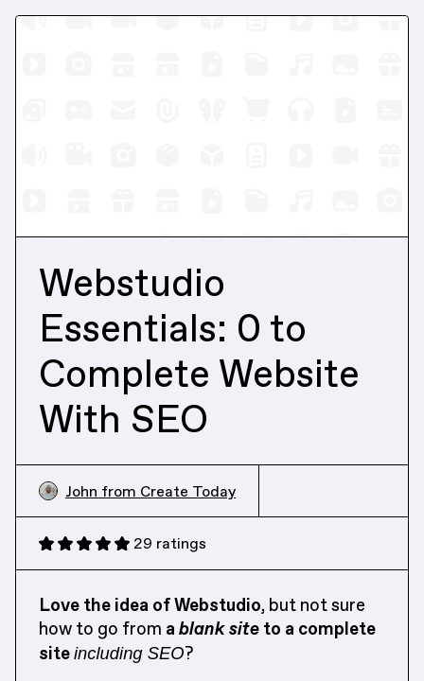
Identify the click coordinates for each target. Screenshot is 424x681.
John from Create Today (137, 490)
